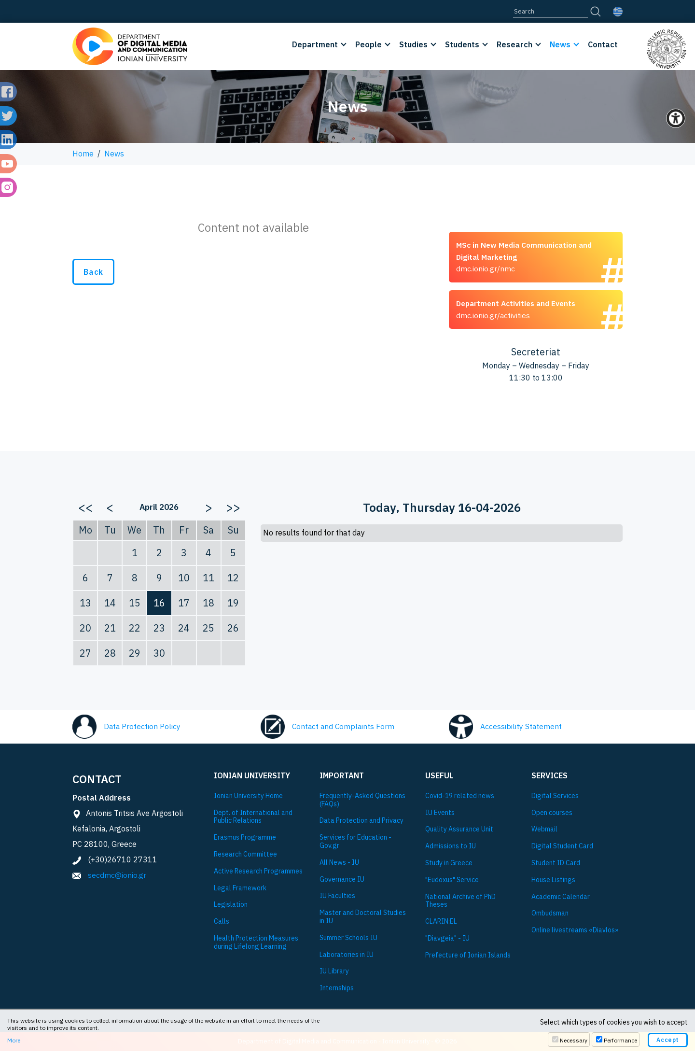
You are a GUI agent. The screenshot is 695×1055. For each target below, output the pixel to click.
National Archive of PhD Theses (460, 904)
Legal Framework (240, 891)
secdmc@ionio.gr (117, 878)
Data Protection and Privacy (361, 824)
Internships (337, 991)
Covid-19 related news (459, 799)
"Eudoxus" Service (452, 883)
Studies (413, 44)
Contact (603, 44)
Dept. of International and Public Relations (253, 820)
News (560, 44)
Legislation (231, 908)
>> (233, 510)
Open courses (551, 816)
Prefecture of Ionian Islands (468, 959)
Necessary (573, 1040)
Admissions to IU (450, 849)
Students (462, 44)
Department (315, 44)
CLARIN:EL (441, 925)
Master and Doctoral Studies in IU (363, 920)
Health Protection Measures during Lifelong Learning (256, 946)
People (368, 44)
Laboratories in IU (347, 958)
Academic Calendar (560, 900)
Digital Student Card (562, 849)
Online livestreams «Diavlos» (575, 933)
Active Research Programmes (258, 875)
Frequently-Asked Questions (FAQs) (362, 803)
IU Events (440, 816)
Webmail (544, 833)
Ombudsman (550, 917)
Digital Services (555, 799)
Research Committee (245, 858)
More (13, 1040)
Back (93, 272)
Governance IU (342, 883)
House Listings (553, 883)
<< (85, 510)
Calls (221, 925)
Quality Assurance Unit (459, 833)
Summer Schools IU (348, 941)
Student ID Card (555, 866)
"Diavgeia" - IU (447, 942)
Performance (620, 1040)
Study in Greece (449, 866)
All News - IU (339, 866)
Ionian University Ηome (248, 799)
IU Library (334, 975)
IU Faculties (337, 900)
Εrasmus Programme (245, 841)
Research (514, 44)
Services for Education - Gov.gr (355, 845)
